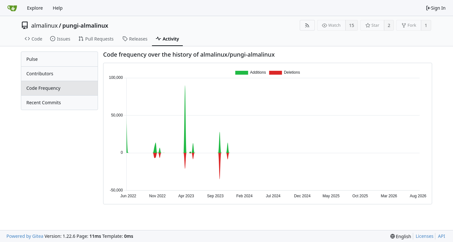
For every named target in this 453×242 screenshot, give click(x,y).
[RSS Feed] (307, 25)
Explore (35, 8)
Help (58, 8)
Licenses (425, 236)
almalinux (44, 25)
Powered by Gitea (24, 236)
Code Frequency (43, 88)
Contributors (39, 73)
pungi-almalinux (85, 25)
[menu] (400, 236)
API (441, 236)
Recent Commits (43, 102)
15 (351, 25)
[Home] (12, 8)
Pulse (32, 59)
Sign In (436, 8)
